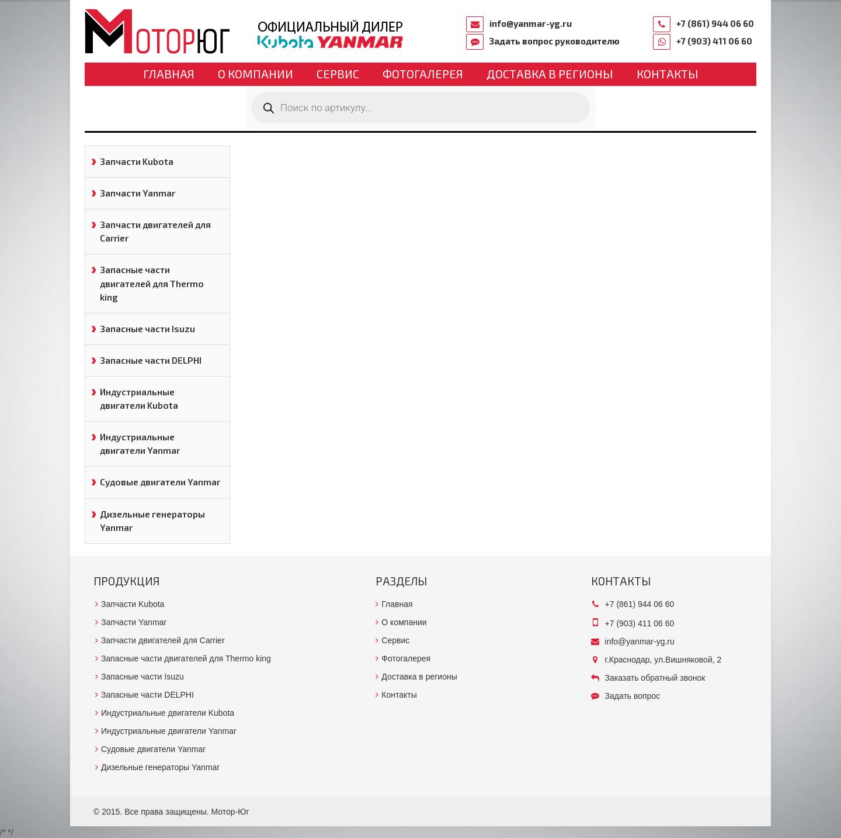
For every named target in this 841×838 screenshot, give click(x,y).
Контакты (667, 74)
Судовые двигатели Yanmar (160, 482)
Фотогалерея (423, 74)
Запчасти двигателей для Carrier (155, 231)
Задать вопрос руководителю (554, 41)
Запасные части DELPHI (150, 360)
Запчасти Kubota (136, 161)
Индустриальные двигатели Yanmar (140, 444)
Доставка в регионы (549, 74)
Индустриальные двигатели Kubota (139, 399)
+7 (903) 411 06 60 (714, 41)
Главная (168, 74)
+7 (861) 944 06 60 (715, 23)
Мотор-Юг (230, 811)
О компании (255, 74)
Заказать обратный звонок (655, 677)
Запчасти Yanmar (137, 193)
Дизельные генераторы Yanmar (152, 521)
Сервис (338, 74)
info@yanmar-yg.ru (530, 23)
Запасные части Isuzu (147, 328)
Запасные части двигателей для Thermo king (152, 283)
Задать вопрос (633, 696)
